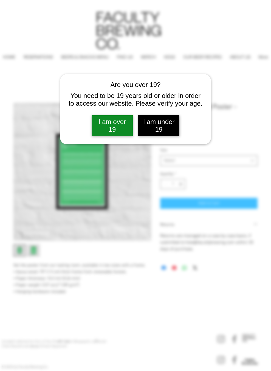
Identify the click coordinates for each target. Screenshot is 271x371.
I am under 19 (159, 125)
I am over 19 (112, 125)
